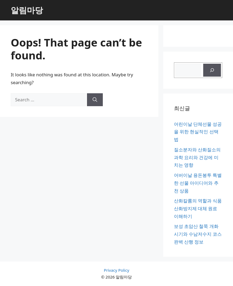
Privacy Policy (116, 270)
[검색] (212, 70)
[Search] (95, 99)
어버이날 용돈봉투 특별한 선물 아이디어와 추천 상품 (198, 183)
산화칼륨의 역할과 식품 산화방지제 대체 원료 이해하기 (198, 208)
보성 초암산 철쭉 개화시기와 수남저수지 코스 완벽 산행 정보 (198, 234)
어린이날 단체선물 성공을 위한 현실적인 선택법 (198, 132)
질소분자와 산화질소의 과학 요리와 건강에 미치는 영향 (197, 157)
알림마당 (27, 10)
